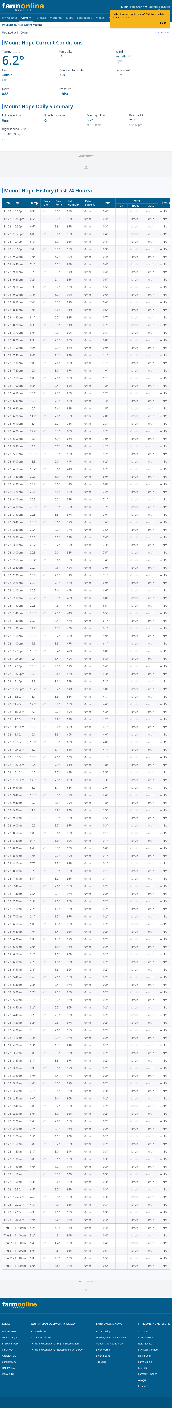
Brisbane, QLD (10, 1343)
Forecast (40, 18)
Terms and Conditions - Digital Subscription (55, 1343)
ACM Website (38, 1331)
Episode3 (143, 1386)
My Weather (9, 18)
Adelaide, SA (9, 1355)
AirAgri (142, 1380)
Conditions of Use (41, 1337)
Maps (69, 18)
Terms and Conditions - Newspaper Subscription (57, 1349)
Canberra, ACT (10, 1361)
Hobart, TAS (8, 1367)
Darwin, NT (8, 1373)
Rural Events (145, 1343)
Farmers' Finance (147, 1373)
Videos (100, 18)
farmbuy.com (145, 1337)
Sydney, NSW (9, 1331)
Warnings (56, 18)
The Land (101, 1361)
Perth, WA (7, 1349)
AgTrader (143, 1331)
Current (26, 19)
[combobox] (160, 32)
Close (163, 22)
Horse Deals (145, 1355)
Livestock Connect (148, 1349)
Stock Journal (103, 1349)
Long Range (84, 18)
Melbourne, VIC (10, 1337)
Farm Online (145, 1361)
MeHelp (142, 1367)
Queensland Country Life (109, 1343)
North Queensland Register (111, 1337)
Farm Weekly (103, 1331)
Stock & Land (103, 1355)
